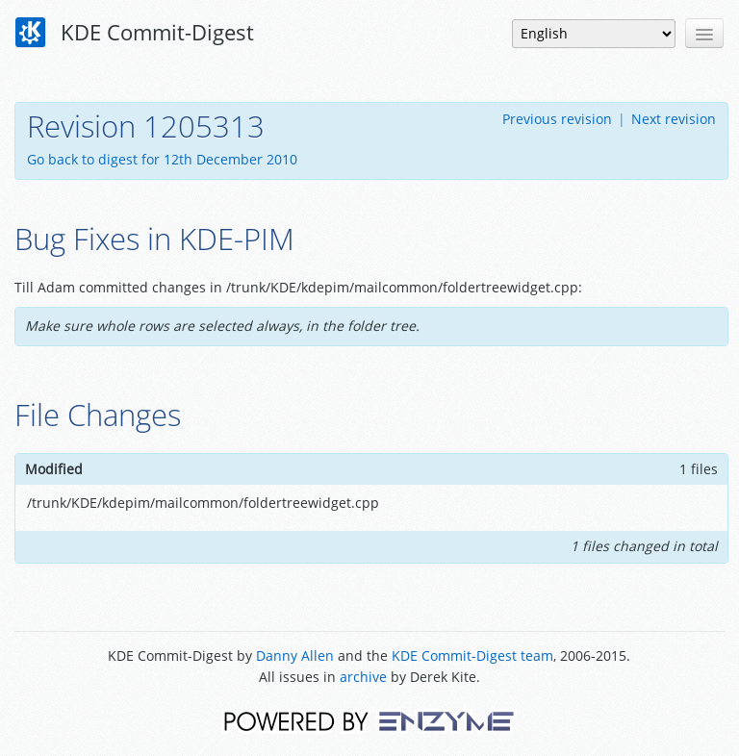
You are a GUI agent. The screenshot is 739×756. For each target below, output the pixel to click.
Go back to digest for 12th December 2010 (162, 159)
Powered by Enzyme (369, 720)
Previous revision (557, 119)
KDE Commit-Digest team (472, 655)
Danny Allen (295, 655)
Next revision (673, 119)
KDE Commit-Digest (134, 32)
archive (363, 677)
